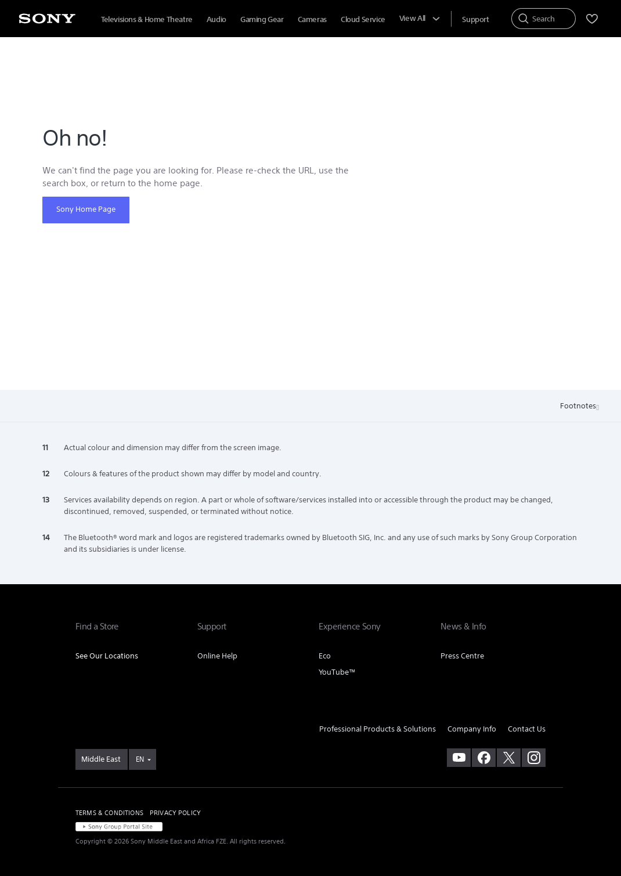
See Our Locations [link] (106, 656)
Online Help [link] (217, 656)
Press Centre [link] (462, 656)
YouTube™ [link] (337, 672)
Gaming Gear (262, 19)
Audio (216, 19)
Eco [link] (325, 656)
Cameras (312, 19)
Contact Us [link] (527, 729)
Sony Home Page (85, 209)
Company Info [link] (471, 729)
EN (140, 759)
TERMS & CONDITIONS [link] (109, 812)
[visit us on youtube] (459, 757)
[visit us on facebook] (484, 757)
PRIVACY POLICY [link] (175, 812)
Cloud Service (363, 19)
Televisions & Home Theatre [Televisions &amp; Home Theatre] (147, 19)
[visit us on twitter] (509, 757)
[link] (101, 759)
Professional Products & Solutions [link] (377, 729)
